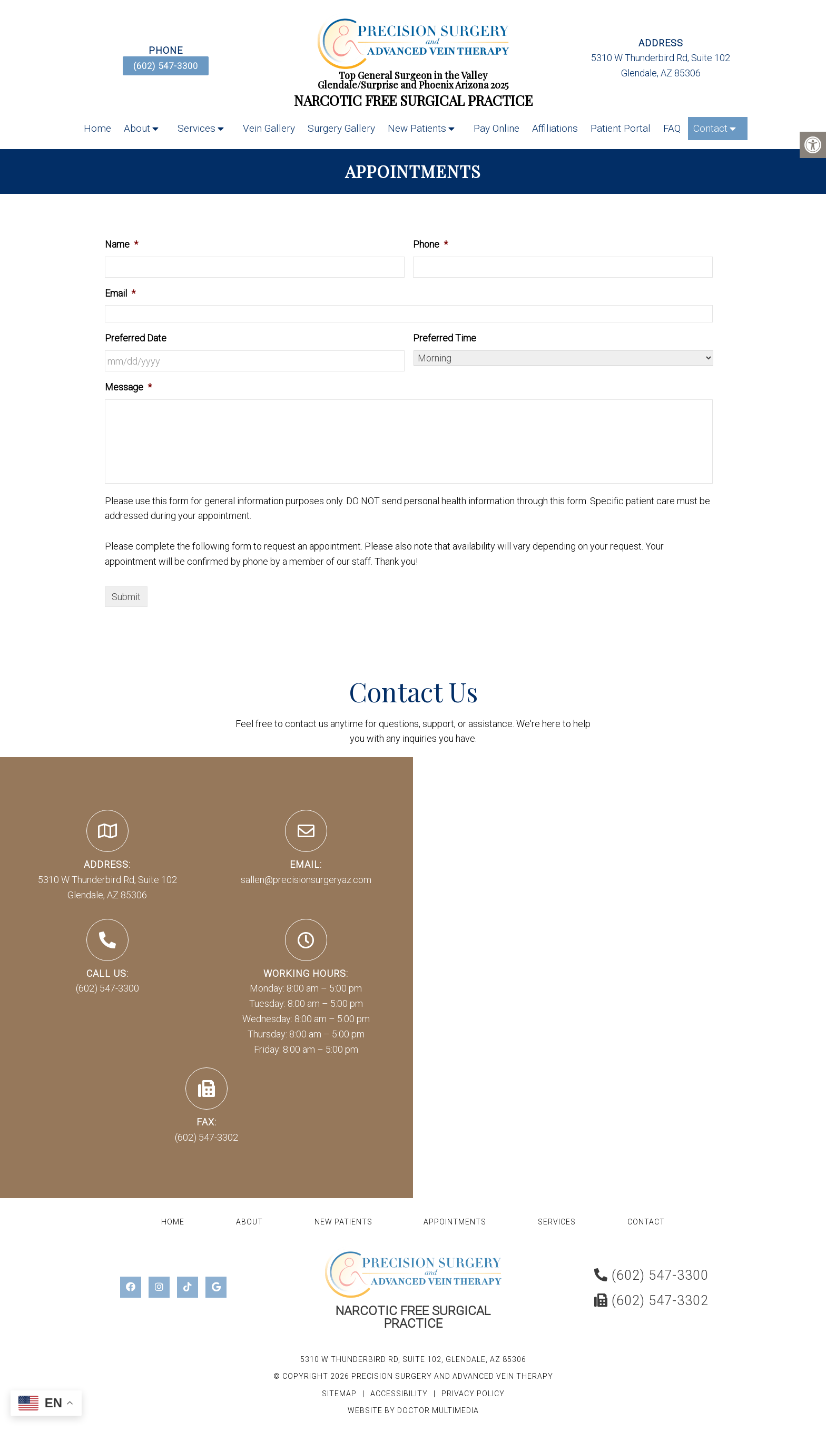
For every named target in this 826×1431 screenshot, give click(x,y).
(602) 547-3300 (165, 66)
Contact (710, 128)
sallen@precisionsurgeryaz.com (306, 879)
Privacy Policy (473, 1393)
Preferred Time (444, 338)
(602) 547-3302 (206, 1137)
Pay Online (496, 128)
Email (120, 293)
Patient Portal (621, 128)
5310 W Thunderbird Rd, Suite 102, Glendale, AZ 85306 (413, 1359)
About (137, 128)
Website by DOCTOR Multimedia (413, 1410)
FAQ (672, 128)
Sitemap (339, 1393)
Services (196, 128)
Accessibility (399, 1393)
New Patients (417, 128)
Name (121, 244)
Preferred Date (135, 338)
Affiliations (555, 128)
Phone (430, 244)
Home (97, 128)
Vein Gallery (269, 128)
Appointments (455, 1222)
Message (128, 387)
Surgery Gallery (341, 128)
